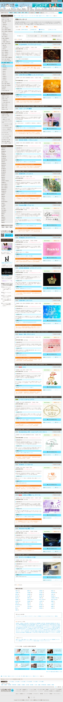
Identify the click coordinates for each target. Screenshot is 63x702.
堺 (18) (3, 64)
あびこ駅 (16, 606)
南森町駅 (40, 594)
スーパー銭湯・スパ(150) (6, 143)
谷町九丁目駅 (53, 599)
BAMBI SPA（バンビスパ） (24, 173)
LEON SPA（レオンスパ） (24, 300)
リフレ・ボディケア (5, 134)
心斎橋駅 (16, 592)
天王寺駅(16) (3, 158)
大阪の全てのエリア (5, 17)
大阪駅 (16, 590)
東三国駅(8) (3, 205)
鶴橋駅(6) (3, 194)
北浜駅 (52, 594)
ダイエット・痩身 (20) (6, 129)
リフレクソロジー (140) (6, 136)
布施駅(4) (3, 222)
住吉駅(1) (3, 198)
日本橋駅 (28, 592)
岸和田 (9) (4, 69)
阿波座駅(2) (3, 173)
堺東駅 (28, 608)
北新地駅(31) (3, 163)
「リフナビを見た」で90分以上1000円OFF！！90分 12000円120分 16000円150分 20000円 (28, 294)
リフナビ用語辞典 (58, 689)
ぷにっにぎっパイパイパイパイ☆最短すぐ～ (27, 387)
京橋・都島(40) (4, 55)
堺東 (22, 12)
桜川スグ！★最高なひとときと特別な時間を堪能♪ (28, 161)
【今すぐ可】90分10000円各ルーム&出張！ (27, 62)
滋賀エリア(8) (4, 107)
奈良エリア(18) (4, 105)
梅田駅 (28, 590)
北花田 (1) (4, 76)
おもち (20, 367)
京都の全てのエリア (5, 95)
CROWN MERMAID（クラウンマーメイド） (28, 268)
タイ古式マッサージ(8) (6, 139)
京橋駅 (39, 684)
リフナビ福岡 (41, 681)
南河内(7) (3, 88)
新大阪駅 (16, 596)
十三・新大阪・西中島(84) (6, 60)
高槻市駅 (40, 606)
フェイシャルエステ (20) (6, 127)
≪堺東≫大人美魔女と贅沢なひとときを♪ (26, 452)
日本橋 (18, 12)
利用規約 (51, 693)
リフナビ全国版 (4, 681)
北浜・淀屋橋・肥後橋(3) (6, 29)
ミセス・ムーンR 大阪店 (23, 108)
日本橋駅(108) (3, 156)
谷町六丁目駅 (41, 599)
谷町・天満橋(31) (5, 52)
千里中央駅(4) (3, 210)
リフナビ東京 (35, 681)
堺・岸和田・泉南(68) (5, 62)
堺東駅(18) (3, 217)
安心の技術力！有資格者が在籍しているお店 (28, 632)
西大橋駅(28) (3, 172)
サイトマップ (46, 693)
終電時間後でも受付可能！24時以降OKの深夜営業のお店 (46, 623)
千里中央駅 (29, 606)
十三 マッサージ (47, 640)
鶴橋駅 (52, 601)
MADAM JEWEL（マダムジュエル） (26, 140)
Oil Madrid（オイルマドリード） (25, 237)
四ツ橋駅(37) (3, 170)
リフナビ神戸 (17, 681)
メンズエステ (4, 117)
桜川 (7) (4, 48)
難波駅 (52, 590)
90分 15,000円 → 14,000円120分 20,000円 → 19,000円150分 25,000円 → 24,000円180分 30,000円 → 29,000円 (28, 458)
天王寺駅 (40, 592)
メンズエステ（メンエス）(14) (21, 616)
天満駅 (40, 597)
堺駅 (16, 608)
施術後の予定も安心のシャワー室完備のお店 (25, 628)
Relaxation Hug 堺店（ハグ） (25, 528)
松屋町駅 (16, 601)
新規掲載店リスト (25, 689)
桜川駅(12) (3, 175)
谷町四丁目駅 (29, 599)
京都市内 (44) (5, 100)
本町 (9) (4, 33)
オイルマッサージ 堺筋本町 (50, 639)
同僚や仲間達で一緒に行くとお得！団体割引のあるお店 (39, 624)
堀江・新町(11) (4, 36)
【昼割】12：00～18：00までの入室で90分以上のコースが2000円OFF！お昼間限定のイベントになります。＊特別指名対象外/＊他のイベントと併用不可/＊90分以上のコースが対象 (28, 198)
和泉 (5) (4, 74)
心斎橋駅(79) (3, 154)
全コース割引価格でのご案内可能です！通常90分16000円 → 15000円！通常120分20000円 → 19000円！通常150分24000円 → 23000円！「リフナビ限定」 (28, 393)
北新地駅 (28, 594)
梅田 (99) (4, 22)
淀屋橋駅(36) (3, 151)
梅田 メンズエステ (33, 639)
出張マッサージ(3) (5, 97)
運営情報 (41, 693)
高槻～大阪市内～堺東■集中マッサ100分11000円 (28, 419)
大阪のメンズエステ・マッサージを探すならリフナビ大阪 (32, 700)
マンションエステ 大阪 (41, 639)
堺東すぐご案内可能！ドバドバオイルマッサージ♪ (28, 96)
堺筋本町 (11, 12)
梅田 (26, 12)
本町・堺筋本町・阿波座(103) (6, 31)
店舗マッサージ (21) (6, 119)
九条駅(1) (3, 203)
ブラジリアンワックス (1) (7, 130)
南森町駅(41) (3, 165)
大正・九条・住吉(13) (6, 59)
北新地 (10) (4, 24)
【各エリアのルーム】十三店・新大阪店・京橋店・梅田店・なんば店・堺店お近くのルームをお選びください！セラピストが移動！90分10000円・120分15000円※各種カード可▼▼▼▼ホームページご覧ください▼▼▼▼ (28, 68)
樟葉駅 (52, 606)
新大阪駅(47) (3, 168)
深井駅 (52, 608)
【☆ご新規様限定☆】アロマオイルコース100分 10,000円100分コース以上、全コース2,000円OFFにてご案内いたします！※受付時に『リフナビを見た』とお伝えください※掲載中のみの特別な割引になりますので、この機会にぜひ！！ (28, 522)
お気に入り (42, 12)
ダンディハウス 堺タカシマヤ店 (25, 557)
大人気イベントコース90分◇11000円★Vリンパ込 (28, 225)
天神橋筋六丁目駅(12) (5, 180)
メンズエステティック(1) (31, 616)
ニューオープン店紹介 (32, 689)
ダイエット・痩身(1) (54, 616)
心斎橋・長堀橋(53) (5, 38)
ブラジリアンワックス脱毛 (31, 640)
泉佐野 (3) (4, 78)
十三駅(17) (3, 199)
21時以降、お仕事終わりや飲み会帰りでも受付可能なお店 (26, 623)
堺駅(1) (2, 215)
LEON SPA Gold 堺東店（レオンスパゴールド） (29, 75)
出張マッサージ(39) (5, 19)
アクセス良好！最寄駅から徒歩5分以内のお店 (37, 631)
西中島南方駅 (17, 604)
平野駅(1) (3, 206)
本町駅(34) (3, 161)
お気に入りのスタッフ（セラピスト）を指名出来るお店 (39, 629)
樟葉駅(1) (3, 213)
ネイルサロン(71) (5, 132)
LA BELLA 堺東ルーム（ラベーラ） (28, 495)
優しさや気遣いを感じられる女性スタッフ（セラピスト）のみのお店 (48, 632)
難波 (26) (4, 45)
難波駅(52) (3, 153)
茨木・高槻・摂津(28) (6, 83)
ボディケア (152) (5, 137)
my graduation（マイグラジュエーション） (28, 44)
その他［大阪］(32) (5, 90)
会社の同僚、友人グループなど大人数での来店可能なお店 (33, 627)
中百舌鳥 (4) (4, 67)
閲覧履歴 (37, 12)
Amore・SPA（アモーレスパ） (25, 334)
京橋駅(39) (3, 196)
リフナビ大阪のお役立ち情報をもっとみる (54, 671)
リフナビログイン (36, 693)
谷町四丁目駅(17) (4, 184)
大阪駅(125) (3, 147)
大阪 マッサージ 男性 (19, 639)
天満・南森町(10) (5, 50)
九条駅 (28, 604)
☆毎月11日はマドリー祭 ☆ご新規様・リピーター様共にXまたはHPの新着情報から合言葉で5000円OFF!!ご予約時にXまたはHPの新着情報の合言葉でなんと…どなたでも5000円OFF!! (28, 261)
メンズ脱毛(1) (38, 616)
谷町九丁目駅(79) (4, 187)
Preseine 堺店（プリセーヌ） (24, 205)
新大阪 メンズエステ (40, 640)
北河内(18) (4, 87)
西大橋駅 (40, 596)
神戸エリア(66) (4, 104)
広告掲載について (22, 693)
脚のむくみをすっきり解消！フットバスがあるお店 (43, 628)
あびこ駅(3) (3, 208)
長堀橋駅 (28, 601)
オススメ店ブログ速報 (40, 689)
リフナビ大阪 (11, 681)
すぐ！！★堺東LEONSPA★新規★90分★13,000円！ (28, 322)
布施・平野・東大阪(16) (6, 85)
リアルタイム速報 (18, 689)
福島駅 (28, 597)
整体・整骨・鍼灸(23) (6, 141)
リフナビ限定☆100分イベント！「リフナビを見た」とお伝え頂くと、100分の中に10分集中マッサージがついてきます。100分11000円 (28, 425)
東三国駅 (40, 604)
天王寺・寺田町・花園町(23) (7, 57)
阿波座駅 (52, 596)
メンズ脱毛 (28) (5, 125)
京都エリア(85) (4, 98)
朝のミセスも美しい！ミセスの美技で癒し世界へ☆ (28, 127)
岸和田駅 (40, 608)
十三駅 (35, 684)
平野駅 (52, 604)
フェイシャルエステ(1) (46, 616)
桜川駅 (16, 597)
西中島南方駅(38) (4, 201)
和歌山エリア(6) (5, 109)
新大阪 (15, 12)
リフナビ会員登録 (29, 693)
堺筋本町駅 (53, 592)
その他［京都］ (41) (6, 102)
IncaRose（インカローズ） (24, 464)
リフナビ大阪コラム (31, 12)
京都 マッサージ (26, 639)
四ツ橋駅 (28, 596)
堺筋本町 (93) (5, 34)
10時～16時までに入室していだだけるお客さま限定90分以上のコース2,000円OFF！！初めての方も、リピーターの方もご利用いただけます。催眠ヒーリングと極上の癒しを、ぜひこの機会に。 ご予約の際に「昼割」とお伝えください (28, 488)
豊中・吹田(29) (4, 81)
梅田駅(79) (3, 149)
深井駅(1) (3, 220)
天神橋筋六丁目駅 (54, 597)
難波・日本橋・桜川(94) (5, 43)
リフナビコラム (52, 689)
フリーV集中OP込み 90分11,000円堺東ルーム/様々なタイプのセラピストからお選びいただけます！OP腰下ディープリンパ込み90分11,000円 (28, 231)
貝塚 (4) (4, 71)
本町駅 (16, 594)
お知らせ (17, 693)
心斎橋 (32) (4, 40)
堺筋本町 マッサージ (22, 640)
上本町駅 (40, 601)
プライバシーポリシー (57, 693)
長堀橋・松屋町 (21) (6, 41)
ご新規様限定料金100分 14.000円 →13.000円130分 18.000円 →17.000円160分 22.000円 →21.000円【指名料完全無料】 (28, 360)
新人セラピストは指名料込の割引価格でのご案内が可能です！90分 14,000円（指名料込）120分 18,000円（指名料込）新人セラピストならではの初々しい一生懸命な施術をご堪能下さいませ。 (28, 327)
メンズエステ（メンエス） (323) (7, 122)
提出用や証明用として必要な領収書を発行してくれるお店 (39, 625)
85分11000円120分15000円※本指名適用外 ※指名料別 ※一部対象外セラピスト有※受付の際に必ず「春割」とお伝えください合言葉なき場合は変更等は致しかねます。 (28, 133)
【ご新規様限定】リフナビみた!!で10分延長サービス (25, 550)
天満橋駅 (16, 599)
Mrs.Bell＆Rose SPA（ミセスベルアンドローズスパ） (31, 432)
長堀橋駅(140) (3, 191)
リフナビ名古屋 (29, 681)
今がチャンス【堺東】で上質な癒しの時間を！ (27, 516)
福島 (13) (4, 26)
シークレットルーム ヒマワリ (24, 399)
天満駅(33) (3, 179)
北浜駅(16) (3, 166)
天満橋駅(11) (3, 182)
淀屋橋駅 (40, 590)
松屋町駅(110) (3, 189)
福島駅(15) (3, 177)
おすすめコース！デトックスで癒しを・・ (26, 545)
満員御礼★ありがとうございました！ (26, 288)
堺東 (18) (4, 66)
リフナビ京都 (23, 681)
